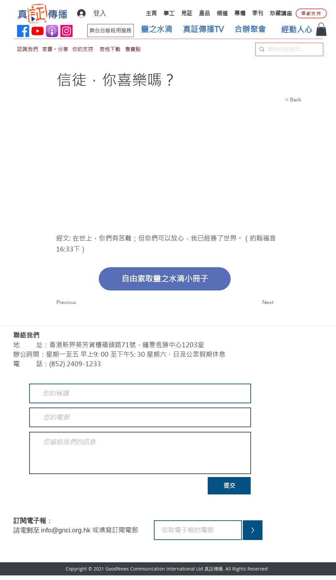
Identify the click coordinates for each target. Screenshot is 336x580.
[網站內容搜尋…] (288, 49)
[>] (252, 530)
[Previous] (78, 302)
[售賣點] (133, 49)
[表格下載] (110, 49)
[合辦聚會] (250, 29)
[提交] (229, 485)
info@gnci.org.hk (66, 530)
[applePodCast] (52, 31)
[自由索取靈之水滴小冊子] (165, 278)
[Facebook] (23, 31)
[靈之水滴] (156, 29)
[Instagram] (66, 31)
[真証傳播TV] (203, 29)
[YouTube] (38, 31)
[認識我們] (27, 49)
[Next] (257, 302)
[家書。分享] (55, 49)
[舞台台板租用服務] (110, 30)
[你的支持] (82, 49)
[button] (321, 29)
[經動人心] (296, 29)
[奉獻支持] (311, 13)
